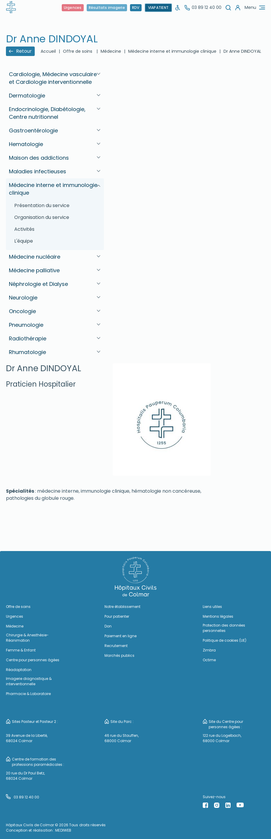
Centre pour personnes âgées (32, 659)
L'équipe (23, 241)
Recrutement (116, 645)
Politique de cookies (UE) (224, 640)
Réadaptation (18, 669)
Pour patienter (116, 616)
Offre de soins (77, 51)
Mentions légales (218, 616)
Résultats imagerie (107, 7)
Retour (20, 51)
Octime (209, 659)
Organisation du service (41, 217)
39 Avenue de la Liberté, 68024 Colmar (26, 738)
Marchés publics (119, 655)
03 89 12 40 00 (203, 7)
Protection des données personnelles (224, 628)
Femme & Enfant (21, 650)
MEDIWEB (63, 830)
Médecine (111, 51)
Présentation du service (41, 205)
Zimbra (209, 650)
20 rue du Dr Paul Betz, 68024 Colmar (25, 776)
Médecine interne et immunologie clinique (172, 51)
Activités (24, 229)
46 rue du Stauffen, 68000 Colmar (121, 738)
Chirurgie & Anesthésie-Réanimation (27, 638)
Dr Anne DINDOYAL (242, 51)
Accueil (48, 51)
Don (108, 626)
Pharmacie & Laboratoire (28, 693)
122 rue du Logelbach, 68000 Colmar (222, 738)
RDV (136, 7)
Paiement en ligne (120, 635)
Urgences (73, 7)
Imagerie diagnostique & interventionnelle (29, 681)
